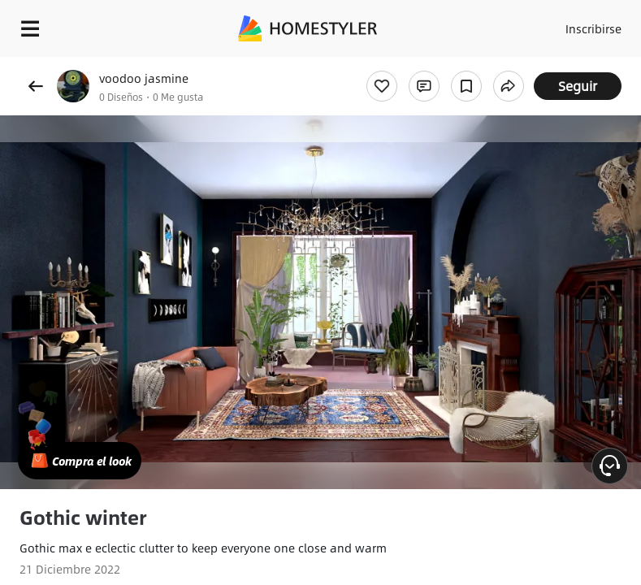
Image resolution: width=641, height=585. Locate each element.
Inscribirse (593, 28)
